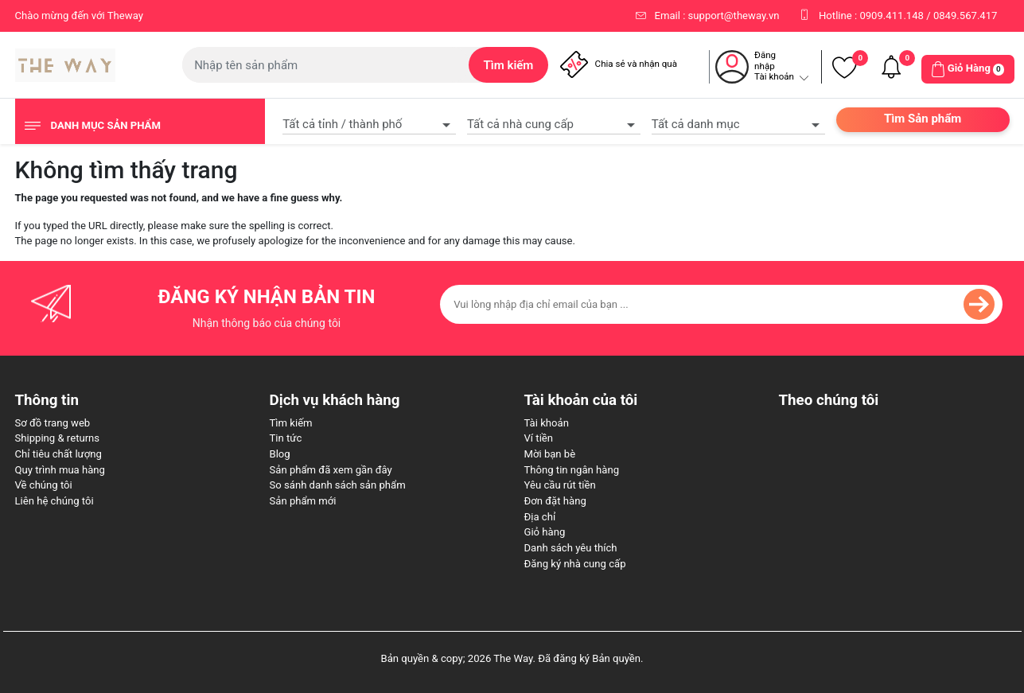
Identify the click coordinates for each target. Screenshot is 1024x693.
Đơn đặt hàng (555, 501)
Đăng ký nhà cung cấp (575, 564)
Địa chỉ (540, 517)
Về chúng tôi (43, 485)
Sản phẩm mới (303, 501)
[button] (968, 69)
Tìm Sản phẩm (922, 118)
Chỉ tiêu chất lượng (58, 454)
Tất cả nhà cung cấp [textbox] (520, 124)
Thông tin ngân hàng (572, 470)
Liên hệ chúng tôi (54, 501)
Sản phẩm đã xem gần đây (331, 470)
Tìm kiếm (291, 423)
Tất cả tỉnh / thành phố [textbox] (342, 124)
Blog (280, 454)
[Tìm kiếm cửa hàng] (325, 65)
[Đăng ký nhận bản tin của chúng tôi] (721, 304)
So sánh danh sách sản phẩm (338, 485)
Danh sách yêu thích (570, 548)
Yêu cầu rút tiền (560, 485)
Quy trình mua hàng (60, 470)
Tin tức (286, 438)
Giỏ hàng (545, 532)
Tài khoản (546, 423)
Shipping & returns (57, 438)
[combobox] (369, 122)
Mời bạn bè (550, 454)
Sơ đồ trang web (53, 423)
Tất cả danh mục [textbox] (696, 124)
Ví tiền (539, 438)
